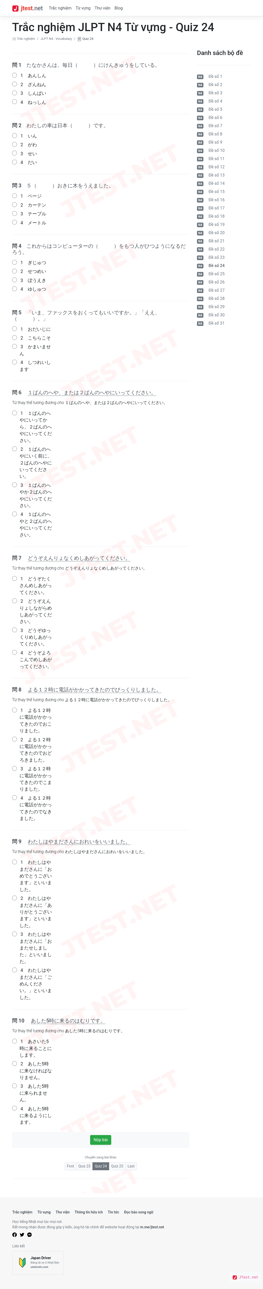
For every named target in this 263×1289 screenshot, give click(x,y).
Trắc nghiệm (60, 8)
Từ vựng (83, 8)
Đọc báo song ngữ (138, 1212)
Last (131, 1166)
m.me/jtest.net (152, 1227)
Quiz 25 (117, 1166)
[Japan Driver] (38, 1263)
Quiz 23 (84, 1166)
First (70, 1166)
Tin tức (113, 1212)
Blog (119, 8)
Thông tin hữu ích (88, 1212)
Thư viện (102, 8)
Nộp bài (100, 1139)
